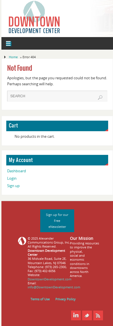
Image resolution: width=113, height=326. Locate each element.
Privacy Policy (65, 299)
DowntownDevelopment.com (49, 279)
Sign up (13, 185)
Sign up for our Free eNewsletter (57, 220)
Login (12, 178)
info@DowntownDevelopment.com (54, 287)
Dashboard (16, 171)
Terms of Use (40, 299)
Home (13, 57)
